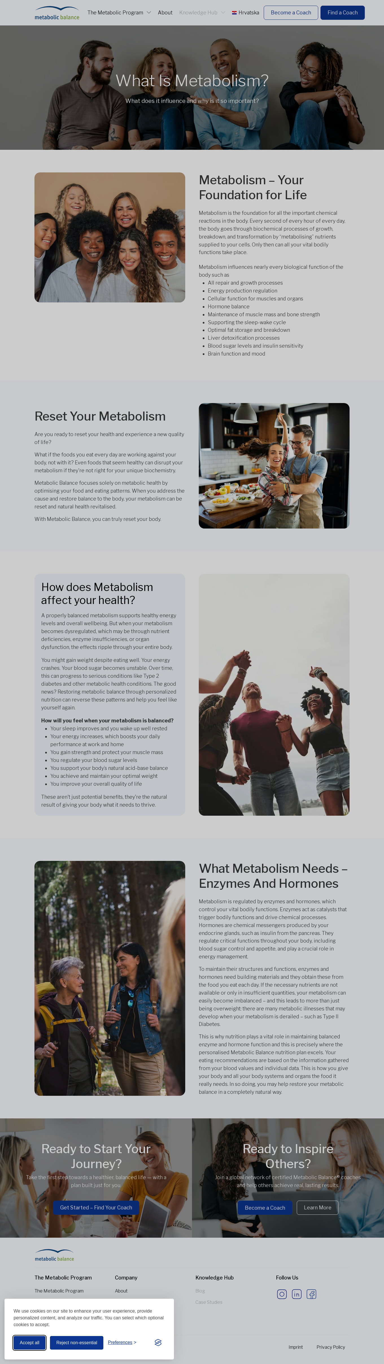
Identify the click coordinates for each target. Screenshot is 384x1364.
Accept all (29, 1342)
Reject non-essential (76, 1342)
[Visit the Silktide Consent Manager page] (158, 1343)
